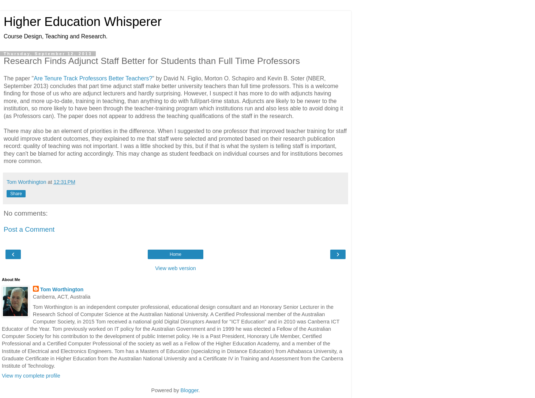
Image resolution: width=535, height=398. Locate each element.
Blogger (190, 390)
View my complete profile (31, 376)
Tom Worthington (62, 289)
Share (16, 193)
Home (175, 254)
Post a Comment (29, 229)
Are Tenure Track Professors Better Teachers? (93, 78)
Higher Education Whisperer (83, 22)
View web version (175, 268)
